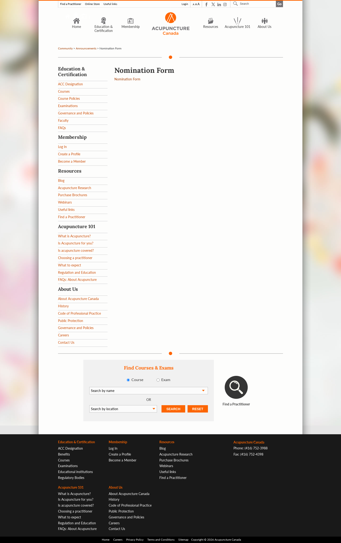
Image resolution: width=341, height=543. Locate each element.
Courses (64, 91)
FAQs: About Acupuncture (77, 280)
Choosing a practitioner (75, 258)
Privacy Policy (135, 539)
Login (185, 4)
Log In (62, 147)
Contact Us (66, 342)
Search (236, 3)
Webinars (65, 202)
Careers (63, 335)
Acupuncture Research (74, 188)
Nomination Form (127, 79)
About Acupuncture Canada (78, 299)
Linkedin (219, 4)
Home (76, 23)
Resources (210, 23)
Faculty (63, 120)
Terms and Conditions (161, 539)
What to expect (69, 265)
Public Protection (70, 321)
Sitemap (183, 539)
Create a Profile (69, 154)
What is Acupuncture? (74, 236)
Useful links (110, 4)
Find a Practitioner (70, 4)
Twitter (213, 4)
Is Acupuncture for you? (75, 243)
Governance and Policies (76, 113)
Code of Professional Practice (79, 313)
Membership (130, 23)
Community (65, 48)
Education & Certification (103, 25)
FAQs (62, 128)
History (63, 306)
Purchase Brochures (72, 195)
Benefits (64, 454)
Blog (61, 180)
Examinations (68, 106)
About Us (264, 23)
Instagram (225, 4)
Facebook (207, 4)
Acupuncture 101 (237, 23)
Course (137, 379)
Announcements (86, 48)
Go (279, 4)
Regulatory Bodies (71, 478)
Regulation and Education (77, 272)
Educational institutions (75, 472)
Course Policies (69, 98)
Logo (170, 23)
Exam (165, 379)
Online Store (92, 4)
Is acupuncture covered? (76, 250)
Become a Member (72, 161)
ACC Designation (70, 84)
